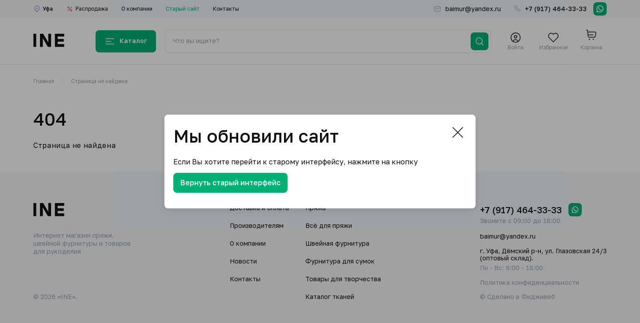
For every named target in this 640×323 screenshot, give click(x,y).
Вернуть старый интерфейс (230, 182)
